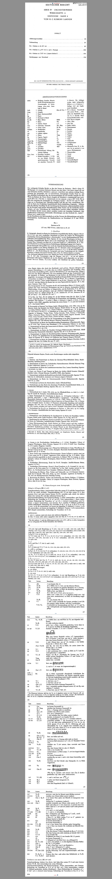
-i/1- (56, 1)
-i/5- (56, 351)
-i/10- (55, 788)
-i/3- (56, 176)
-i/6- (56, 438)
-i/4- (56, 263)
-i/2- (56, 89)
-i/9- (56, 701)
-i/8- (56, 613)
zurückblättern (56, 3)
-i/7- (56, 526)
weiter (56, 875)
